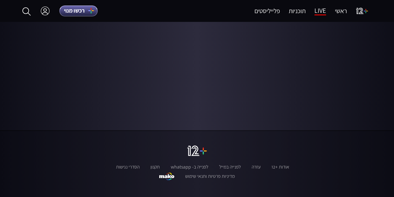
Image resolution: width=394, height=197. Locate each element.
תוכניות (297, 11)
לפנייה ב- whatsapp (189, 167)
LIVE (320, 11)
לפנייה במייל (230, 167)
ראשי (341, 11)
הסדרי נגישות (128, 167)
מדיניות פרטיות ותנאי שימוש (210, 176)
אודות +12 (280, 167)
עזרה (256, 167)
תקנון (155, 167)
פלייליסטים (267, 11)
